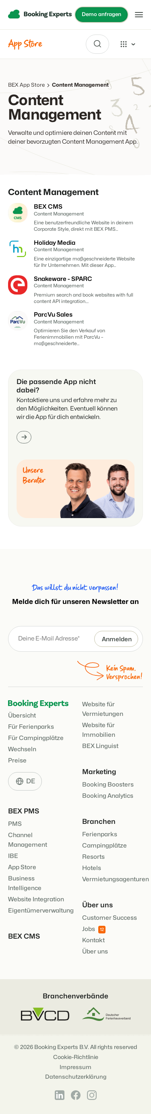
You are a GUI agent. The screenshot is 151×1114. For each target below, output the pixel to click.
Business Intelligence (24, 883)
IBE (13, 856)
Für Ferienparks (31, 727)
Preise (17, 761)
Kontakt (93, 940)
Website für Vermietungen (102, 709)
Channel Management (27, 840)
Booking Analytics (107, 796)
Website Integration (36, 899)
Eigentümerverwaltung (41, 911)
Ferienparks (99, 834)
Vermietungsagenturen (115, 879)
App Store (22, 867)
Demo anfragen (101, 14)
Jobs (93, 929)
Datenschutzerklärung (75, 1076)
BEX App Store (26, 85)
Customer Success (109, 918)
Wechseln (22, 749)
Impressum (75, 1067)
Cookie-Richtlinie (75, 1057)
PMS (15, 824)
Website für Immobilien (98, 730)
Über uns (95, 952)
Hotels (91, 868)
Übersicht (22, 716)
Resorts (93, 857)
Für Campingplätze (36, 738)
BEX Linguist (100, 746)
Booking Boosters (108, 785)
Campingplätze (104, 846)
